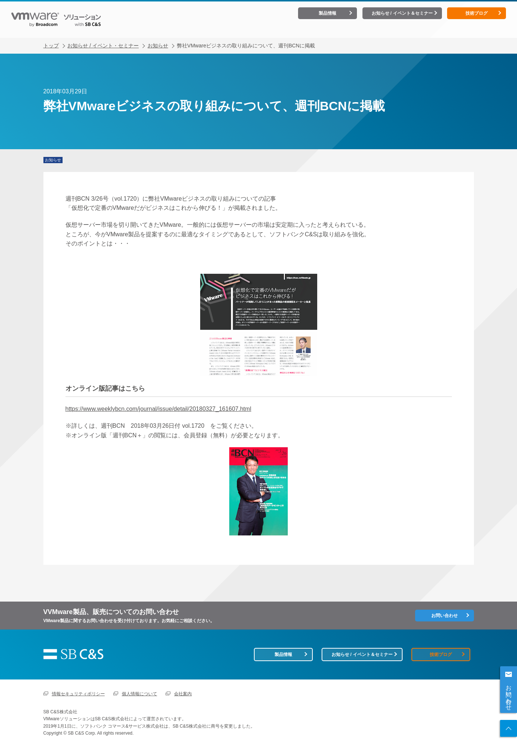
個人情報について (139, 692)
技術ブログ (476, 13)
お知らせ (158, 39)
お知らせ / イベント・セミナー (103, 39)
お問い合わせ (509, 694)
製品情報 (327, 13)
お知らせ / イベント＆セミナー (402, 13)
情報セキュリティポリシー (78, 692)
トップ (51, 39)
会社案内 (183, 692)
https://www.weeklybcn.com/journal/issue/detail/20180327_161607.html (158, 402)
